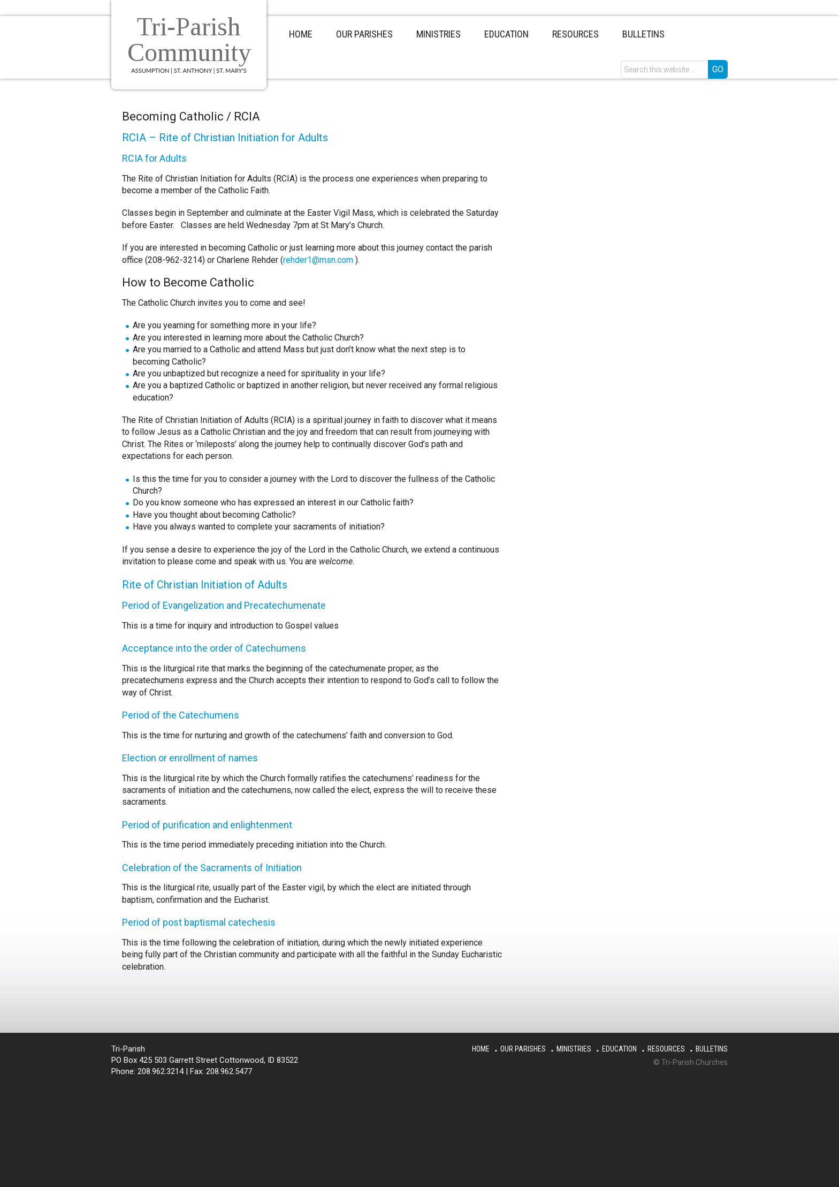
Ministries (573, 1049)
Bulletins (712, 1049)
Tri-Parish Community (189, 39)
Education (619, 1049)
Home (481, 1049)
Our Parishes (523, 1049)
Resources (666, 1049)
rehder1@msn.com (318, 260)
